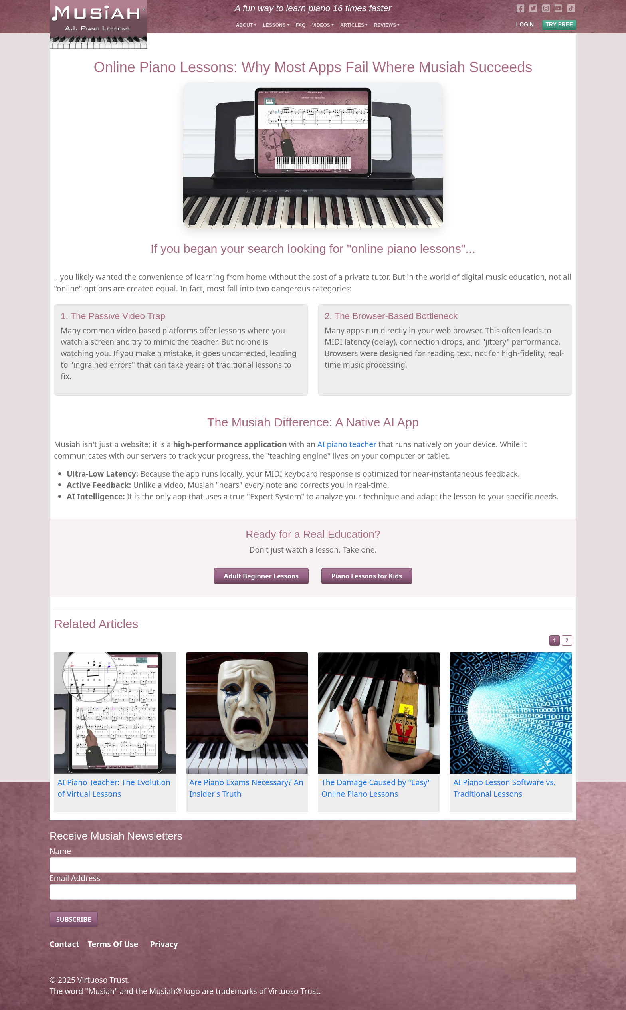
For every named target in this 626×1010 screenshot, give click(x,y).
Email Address (75, 878)
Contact (64, 944)
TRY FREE (559, 24)
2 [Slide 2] (567, 640)
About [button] (244, 25)
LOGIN (525, 24)
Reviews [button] (385, 25)
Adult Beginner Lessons (261, 576)
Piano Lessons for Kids (366, 576)
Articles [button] (352, 25)
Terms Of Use (113, 944)
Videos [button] (321, 25)
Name (60, 851)
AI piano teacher (346, 444)
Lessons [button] (274, 25)
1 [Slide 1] (554, 640)
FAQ (301, 25)
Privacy (164, 944)
